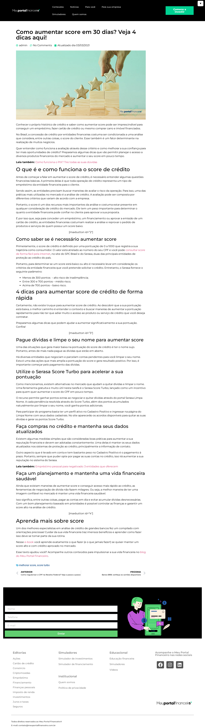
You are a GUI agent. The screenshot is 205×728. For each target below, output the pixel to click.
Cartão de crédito (23, 663)
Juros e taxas (21, 701)
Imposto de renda (24, 692)
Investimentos (21, 696)
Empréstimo (20, 677)
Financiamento (22, 682)
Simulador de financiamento (75, 664)
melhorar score (27, 565)
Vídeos (114, 669)
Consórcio (19, 668)
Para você (90, 7)
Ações (16, 658)
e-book (29, 542)
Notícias (74, 7)
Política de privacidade (72, 687)
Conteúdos (58, 7)
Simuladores (59, 14)
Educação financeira (122, 658)
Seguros (18, 706)
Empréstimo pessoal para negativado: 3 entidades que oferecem (76, 466)
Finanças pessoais (24, 687)
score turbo (43, 565)
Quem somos (79, 14)
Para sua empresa (111, 7)
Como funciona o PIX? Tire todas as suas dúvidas (66, 162)
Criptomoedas (21, 672)
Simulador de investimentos (75, 658)
